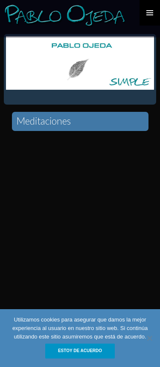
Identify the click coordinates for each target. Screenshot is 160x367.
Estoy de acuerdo (80, 350)
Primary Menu (150, 13)
